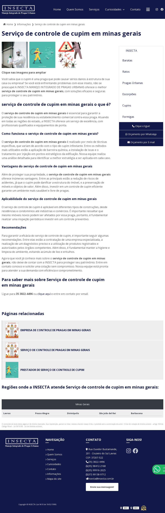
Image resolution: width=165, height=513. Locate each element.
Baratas (127, 60)
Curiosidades (113, 9)
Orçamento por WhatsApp (141, 134)
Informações (53, 473)
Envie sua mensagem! (102, 486)
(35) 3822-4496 (95, 461)
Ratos (126, 72)
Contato (135, 9)
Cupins (126, 105)
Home (57, 9)
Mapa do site (53, 478)
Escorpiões (129, 94)
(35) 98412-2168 (96, 466)
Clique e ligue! (141, 126)
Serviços (94, 9)
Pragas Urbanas (132, 83)
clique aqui (44, 294)
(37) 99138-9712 (96, 474)
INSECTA (131, 50)
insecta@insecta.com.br (100, 478)
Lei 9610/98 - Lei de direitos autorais (28, 426)
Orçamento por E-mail (141, 142)
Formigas (128, 117)
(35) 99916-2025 (96, 470)
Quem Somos (75, 9)
